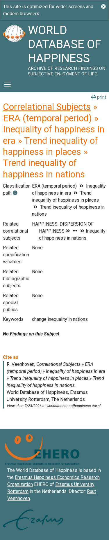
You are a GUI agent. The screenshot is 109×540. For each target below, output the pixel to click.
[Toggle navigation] (7, 84)
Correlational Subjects (47, 106)
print (98, 97)
